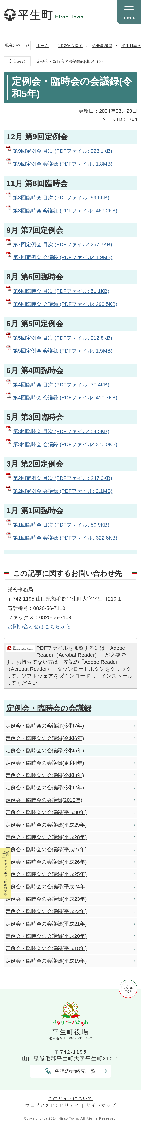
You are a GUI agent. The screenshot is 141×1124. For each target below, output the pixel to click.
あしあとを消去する (101, 61)
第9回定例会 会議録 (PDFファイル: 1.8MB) (62, 164)
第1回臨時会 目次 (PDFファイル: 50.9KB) (61, 525)
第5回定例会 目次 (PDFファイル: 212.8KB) (62, 338)
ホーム (42, 45)
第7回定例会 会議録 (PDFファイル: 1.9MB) (62, 257)
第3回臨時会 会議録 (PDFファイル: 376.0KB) (65, 444)
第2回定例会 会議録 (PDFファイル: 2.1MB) (62, 491)
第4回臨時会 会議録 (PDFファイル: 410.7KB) (65, 397)
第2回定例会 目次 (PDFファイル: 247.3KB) (62, 478)
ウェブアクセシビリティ (52, 1105)
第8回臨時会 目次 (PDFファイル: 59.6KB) (61, 197)
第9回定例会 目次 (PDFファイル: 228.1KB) (62, 151)
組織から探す (70, 45)
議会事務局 (102, 45)
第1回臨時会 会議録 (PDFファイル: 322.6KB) (65, 538)
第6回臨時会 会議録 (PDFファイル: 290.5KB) (65, 304)
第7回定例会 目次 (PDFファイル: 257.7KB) (62, 244)
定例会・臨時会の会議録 (48, 708)
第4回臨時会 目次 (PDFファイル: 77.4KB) (61, 385)
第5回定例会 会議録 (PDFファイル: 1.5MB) (62, 351)
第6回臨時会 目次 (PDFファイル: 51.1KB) (61, 291)
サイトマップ (101, 1105)
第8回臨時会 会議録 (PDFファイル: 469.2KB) (65, 211)
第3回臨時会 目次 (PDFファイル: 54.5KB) (61, 431)
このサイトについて (70, 1098)
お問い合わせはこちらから (39, 626)
